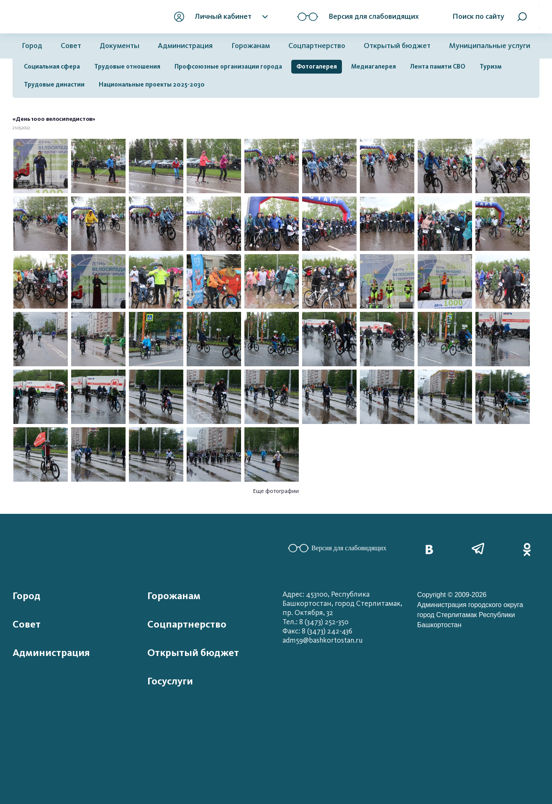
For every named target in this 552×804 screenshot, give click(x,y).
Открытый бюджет (397, 45)
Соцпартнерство (316, 45)
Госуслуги (170, 681)
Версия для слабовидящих (337, 548)
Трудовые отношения (127, 66)
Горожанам (250, 45)
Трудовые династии (54, 84)
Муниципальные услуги (489, 45)
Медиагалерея (373, 66)
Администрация (185, 45)
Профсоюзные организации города (228, 66)
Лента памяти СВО (437, 66)
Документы (119, 45)
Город (32, 45)
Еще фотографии (276, 491)
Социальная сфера (52, 66)
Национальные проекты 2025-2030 (152, 84)
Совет (71, 45)
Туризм (490, 66)
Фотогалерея (316, 66)
